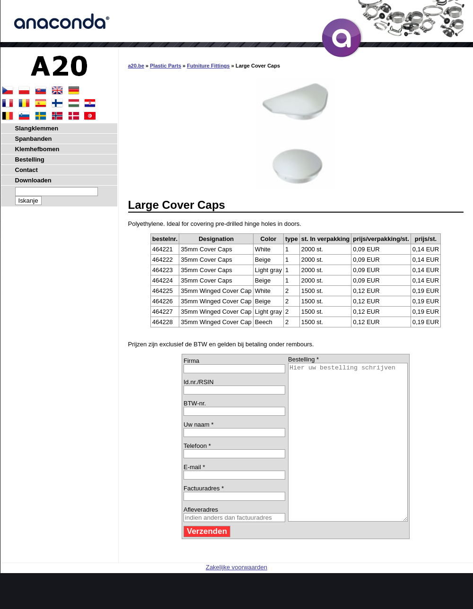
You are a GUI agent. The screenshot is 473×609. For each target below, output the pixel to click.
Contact (26, 169)
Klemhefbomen (37, 149)
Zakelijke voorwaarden (236, 598)
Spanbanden (33, 138)
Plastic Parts (165, 66)
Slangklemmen (37, 128)
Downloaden (33, 180)
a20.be (136, 66)
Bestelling (29, 159)
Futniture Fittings (208, 66)
